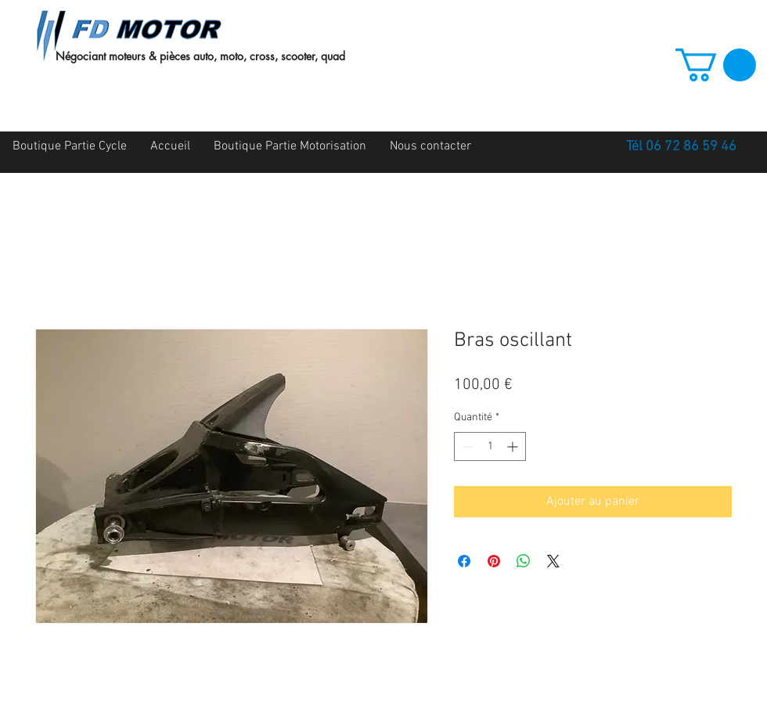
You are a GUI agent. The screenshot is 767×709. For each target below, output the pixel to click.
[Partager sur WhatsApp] (523, 561)
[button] (715, 65)
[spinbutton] (490, 446)
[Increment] (514, 446)
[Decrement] (466, 446)
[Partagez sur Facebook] (464, 561)
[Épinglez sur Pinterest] (493, 561)
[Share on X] (553, 561)
